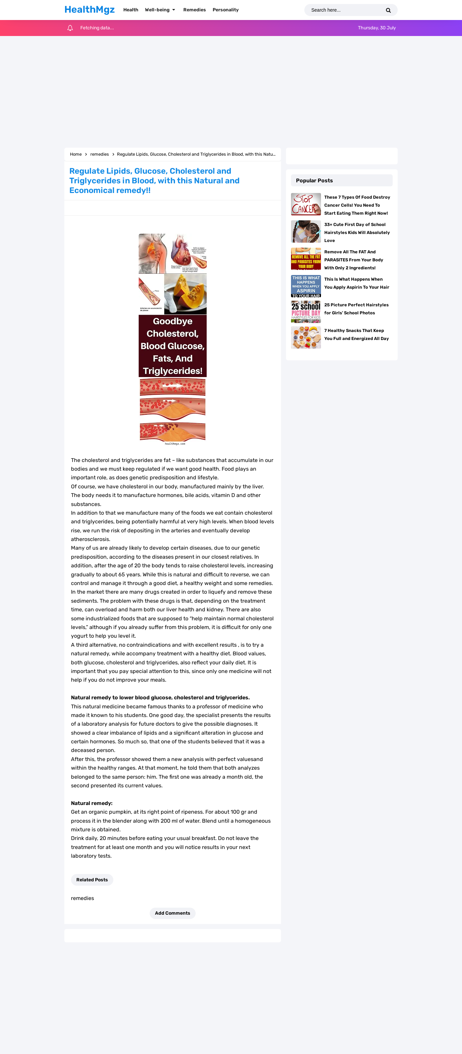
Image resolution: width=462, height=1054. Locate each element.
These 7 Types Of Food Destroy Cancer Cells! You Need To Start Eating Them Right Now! (357, 205)
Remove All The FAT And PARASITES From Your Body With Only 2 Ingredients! (353, 259)
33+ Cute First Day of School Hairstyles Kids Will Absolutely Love (357, 232)
